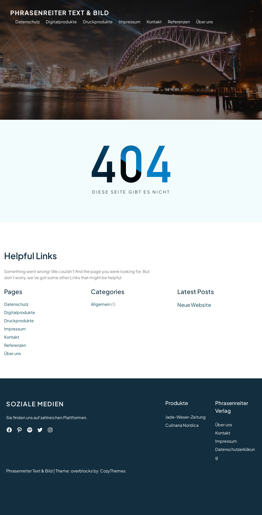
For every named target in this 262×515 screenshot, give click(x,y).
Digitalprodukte (61, 21)
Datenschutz (27, 21)
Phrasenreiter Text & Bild (59, 12)
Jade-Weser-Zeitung (185, 417)
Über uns (204, 21)
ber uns (225, 424)
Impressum (129, 21)
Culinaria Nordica (182, 425)
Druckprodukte (98, 21)
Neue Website (194, 304)
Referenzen (179, 21)
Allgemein (101, 304)
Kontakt (154, 21)
